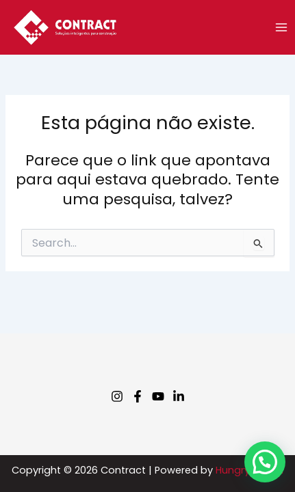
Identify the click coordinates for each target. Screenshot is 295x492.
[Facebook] (137, 396)
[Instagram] (117, 396)
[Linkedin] (178, 396)
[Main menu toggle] (281, 27)
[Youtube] (158, 396)
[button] (264, 461)
